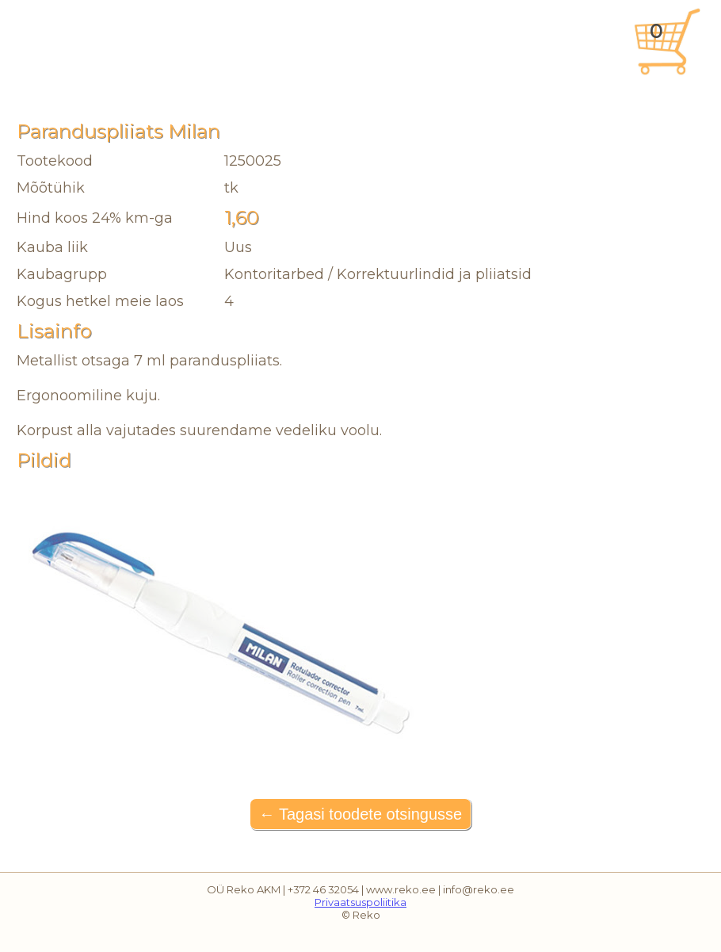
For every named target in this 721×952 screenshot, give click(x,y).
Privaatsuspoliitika (360, 902)
